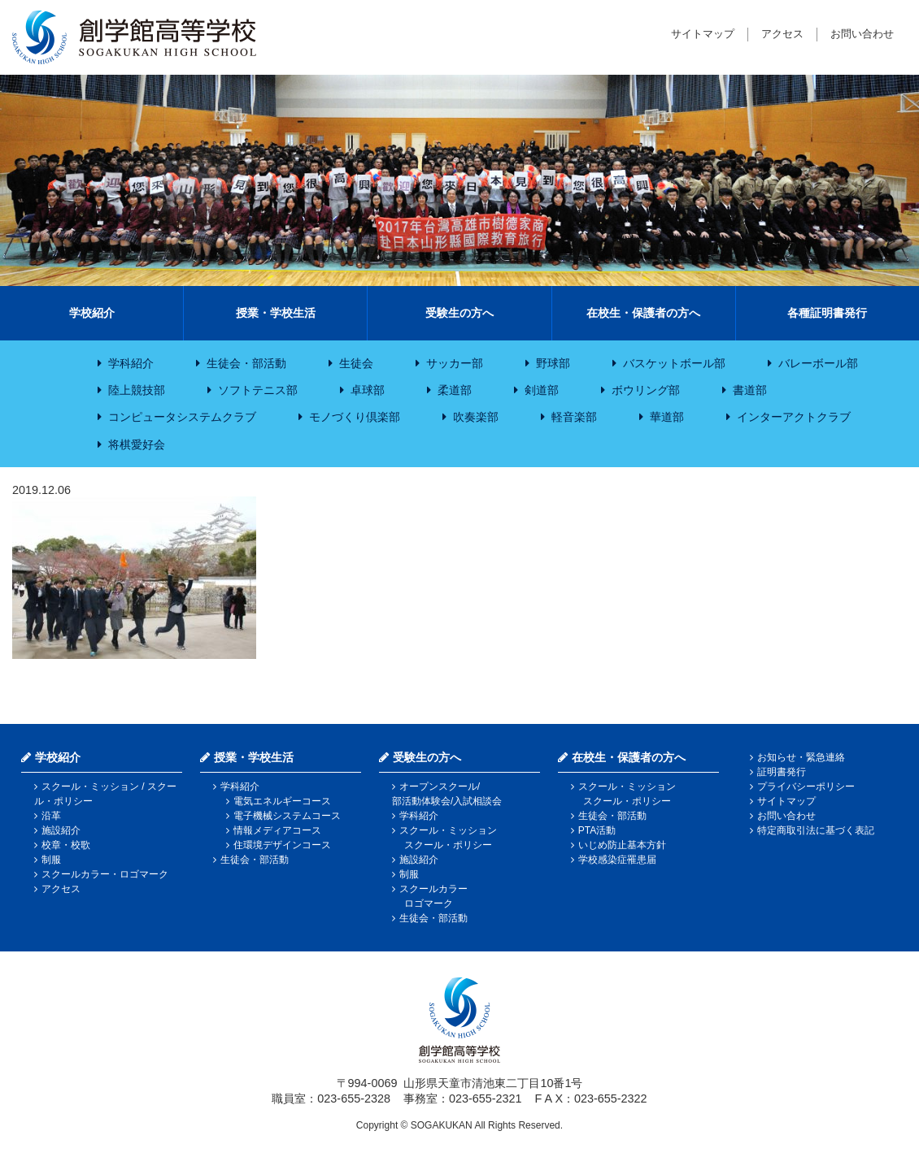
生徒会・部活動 (246, 363)
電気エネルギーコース (282, 801)
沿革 (51, 815)
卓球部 (368, 390)
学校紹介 (92, 312)
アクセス (782, 34)
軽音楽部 (574, 416)
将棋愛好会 (136, 444)
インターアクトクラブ (794, 416)
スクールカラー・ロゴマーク (104, 874)
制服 (51, 859)
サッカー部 (454, 363)
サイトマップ (702, 34)
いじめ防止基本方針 (622, 845)
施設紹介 (61, 830)
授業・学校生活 (276, 312)
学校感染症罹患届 (617, 859)
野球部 (553, 363)
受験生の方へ (459, 312)
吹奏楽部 (476, 416)
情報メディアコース (277, 830)
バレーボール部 (818, 363)
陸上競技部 (136, 390)
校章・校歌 (65, 845)
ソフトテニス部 (258, 390)
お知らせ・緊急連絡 (801, 757)
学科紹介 (131, 363)
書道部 (750, 390)
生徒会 (356, 363)
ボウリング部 (646, 390)
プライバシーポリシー (806, 786)
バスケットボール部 (674, 363)
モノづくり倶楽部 (354, 416)
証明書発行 (781, 772)
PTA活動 (597, 830)
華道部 (667, 416)
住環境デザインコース (282, 845)
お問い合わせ (862, 34)
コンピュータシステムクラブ (182, 416)
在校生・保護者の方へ (643, 312)
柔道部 (455, 390)
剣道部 (542, 390)
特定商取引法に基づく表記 (815, 830)
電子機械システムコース (287, 815)
